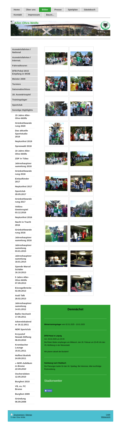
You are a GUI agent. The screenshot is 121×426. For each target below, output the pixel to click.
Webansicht (105, 417)
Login (108, 415)
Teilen (48, 391)
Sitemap (28, 415)
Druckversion (18, 415)
